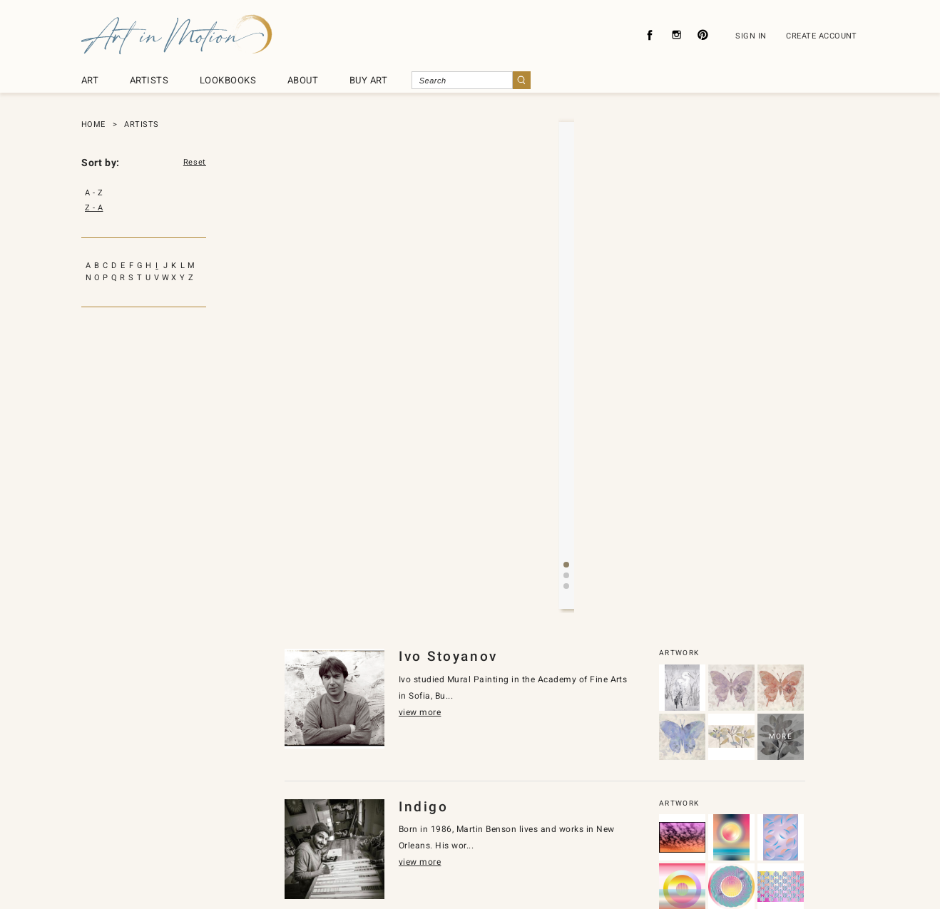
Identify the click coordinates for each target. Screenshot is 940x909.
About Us (293, 831)
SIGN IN (750, 36)
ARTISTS (149, 80)
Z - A (94, 207)
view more (540, 312)
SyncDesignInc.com (476, 875)
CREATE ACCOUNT (821, 36)
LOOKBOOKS (228, 80)
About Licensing (513, 831)
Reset (194, 162)
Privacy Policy (363, 831)
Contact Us (436, 831)
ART (89, 80)
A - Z (94, 192)
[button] (555, 363)
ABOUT (302, 80)
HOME (93, 124)
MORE (780, 513)
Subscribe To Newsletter (615, 831)
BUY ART (368, 80)
